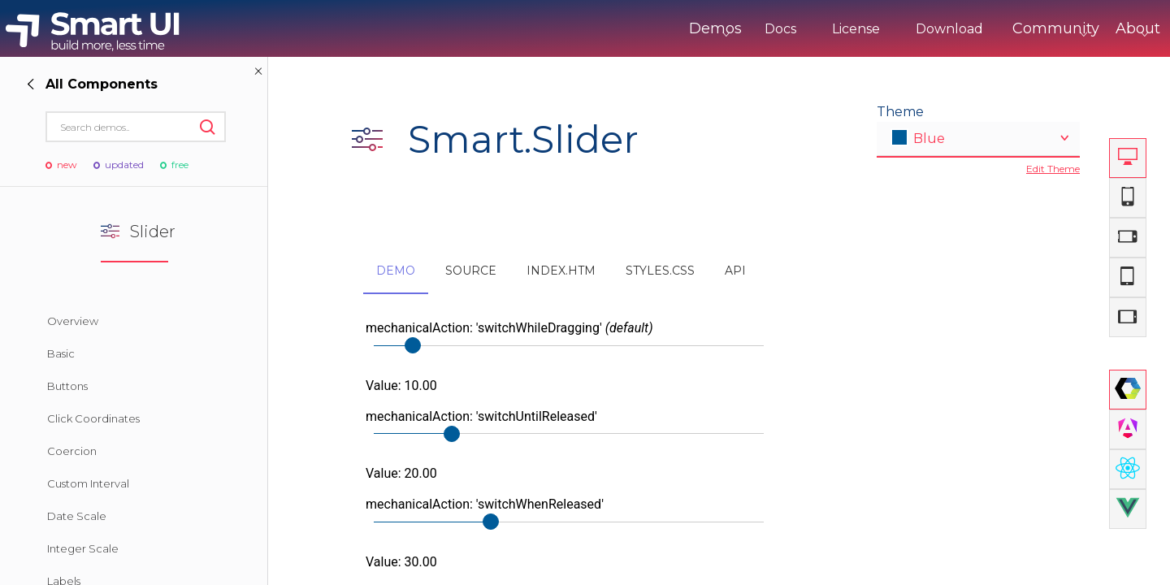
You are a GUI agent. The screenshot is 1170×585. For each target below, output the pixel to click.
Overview (72, 320)
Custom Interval (88, 483)
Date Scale (76, 515)
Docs (713, 29)
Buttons (67, 385)
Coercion (72, 450)
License (788, 29)
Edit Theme (1053, 168)
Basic (61, 353)
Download (882, 29)
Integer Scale (83, 548)
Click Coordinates (93, 418)
